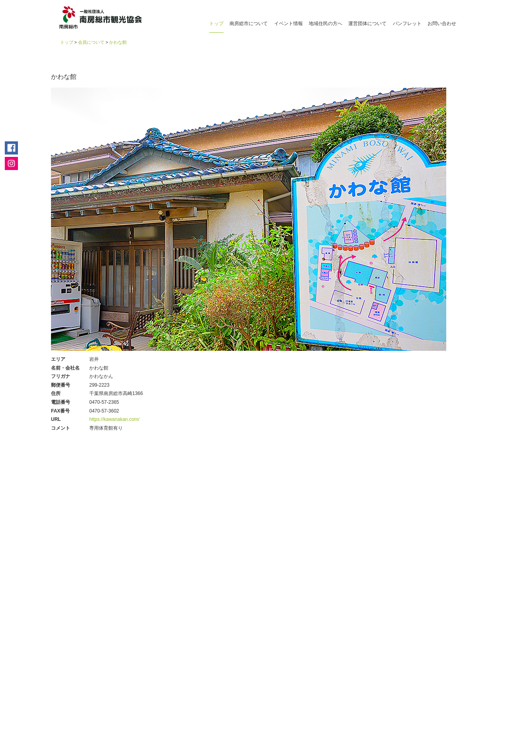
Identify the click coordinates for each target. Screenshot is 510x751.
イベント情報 (288, 23)
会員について (91, 42)
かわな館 (118, 42)
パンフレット (407, 23)
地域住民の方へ (325, 23)
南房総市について (249, 23)
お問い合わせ (442, 23)
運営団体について (367, 23)
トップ (216, 23)
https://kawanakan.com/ (114, 419)
